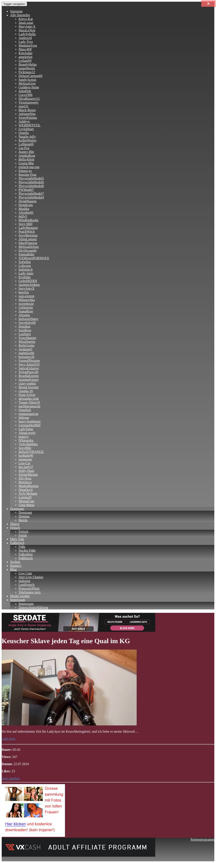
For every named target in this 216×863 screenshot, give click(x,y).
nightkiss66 (26, 353)
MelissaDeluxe (29, 247)
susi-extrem (26, 296)
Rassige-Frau (27, 174)
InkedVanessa (28, 243)
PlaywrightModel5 (31, 178)
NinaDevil (26, 490)
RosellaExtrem (29, 376)
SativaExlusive (29, 368)
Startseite (16, 11)
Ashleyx (24, 121)
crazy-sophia (27, 383)
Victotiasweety (29, 102)
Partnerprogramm (202, 839)
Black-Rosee (27, 110)
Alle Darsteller (20, 15)
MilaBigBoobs (28, 220)
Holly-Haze (26, 471)
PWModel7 (26, 190)
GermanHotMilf (29, 425)
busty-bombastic (30, 421)
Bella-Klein (26, 159)
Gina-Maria (26, 505)
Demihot (24, 326)
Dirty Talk (17, 539)
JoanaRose (26, 311)
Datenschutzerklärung (33, 607)
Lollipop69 (26, 144)
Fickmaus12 (27, 72)
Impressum (17, 600)
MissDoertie (27, 341)
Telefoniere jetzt (29, 592)
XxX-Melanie (28, 493)
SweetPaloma (28, 117)
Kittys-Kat (26, 19)
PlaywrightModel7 (31, 193)
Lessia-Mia (26, 163)
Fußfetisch (17, 543)
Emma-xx (25, 171)
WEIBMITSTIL (29, 125)
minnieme (25, 459)
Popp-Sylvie (27, 395)
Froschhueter (27, 338)
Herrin (23, 520)
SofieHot (25, 262)
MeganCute (26, 501)
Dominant (25, 512)
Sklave (14, 524)
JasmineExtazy (29, 379)
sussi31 (23, 106)
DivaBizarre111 (29, 98)
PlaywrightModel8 (31, 186)
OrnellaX (25, 410)
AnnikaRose (27, 155)
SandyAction (27, 79)
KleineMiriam (28, 474)
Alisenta (24, 315)
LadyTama (26, 429)
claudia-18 (26, 391)
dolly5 (23, 216)
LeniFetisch (27, 584)
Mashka (24, 209)
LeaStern (25, 334)
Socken (15, 562)
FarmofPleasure (29, 360)
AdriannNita (27, 114)
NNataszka (26, 440)
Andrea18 (25, 38)
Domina (24, 516)
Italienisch (26, 269)
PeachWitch (27, 231)
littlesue (24, 417)
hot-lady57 (26, 467)
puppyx (24, 436)
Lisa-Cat (24, 463)
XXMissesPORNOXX (34, 258)
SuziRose (25, 330)
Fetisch (15, 527)
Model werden (20, 596)
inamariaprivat (28, 414)
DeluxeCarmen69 (30, 76)
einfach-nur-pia (29, 167)
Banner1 (16, 565)
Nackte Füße (27, 550)
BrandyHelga (27, 64)
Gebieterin (26, 307)
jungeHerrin (27, 68)
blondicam (26, 205)
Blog (13, 569)
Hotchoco (25, 482)
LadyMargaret (28, 228)
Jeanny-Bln (26, 152)
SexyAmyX (27, 288)
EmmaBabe (26, 254)
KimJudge (25, 53)
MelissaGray (27, 83)
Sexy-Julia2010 (29, 364)
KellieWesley (28, 140)
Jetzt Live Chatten (31, 577)
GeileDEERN (28, 281)
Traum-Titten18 (29, 402)
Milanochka (27, 300)
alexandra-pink (29, 398)
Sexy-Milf (25, 224)
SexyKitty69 (27, 322)
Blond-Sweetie (29, 387)
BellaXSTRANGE (31, 452)
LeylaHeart (26, 129)
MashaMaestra (28, 486)
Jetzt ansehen (11, 778)
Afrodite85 (26, 212)
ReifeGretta (26, 345)
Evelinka (25, 277)
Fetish (23, 535)
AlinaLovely (27, 433)
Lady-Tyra (26, 41)
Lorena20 (25, 497)
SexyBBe (25, 448)
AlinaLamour (28, 239)
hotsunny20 (26, 357)
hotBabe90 (26, 455)
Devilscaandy (28, 250)
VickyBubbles (28, 444)
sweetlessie (26, 303)
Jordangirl (25, 349)
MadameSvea (28, 45)
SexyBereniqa (28, 235)
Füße (22, 546)
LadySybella (27, 34)
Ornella (24, 133)
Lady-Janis (26, 273)
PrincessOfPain (29, 588)
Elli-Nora (25, 478)
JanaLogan (26, 22)
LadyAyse (8, 738)
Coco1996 (25, 95)
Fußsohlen (26, 554)
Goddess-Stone (29, 87)
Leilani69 (25, 60)
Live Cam (25, 573)
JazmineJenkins (29, 284)
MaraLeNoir (27, 30)
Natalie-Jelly (27, 136)
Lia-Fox (24, 148)
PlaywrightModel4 (31, 197)
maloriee (24, 581)
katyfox (24, 292)
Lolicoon (25, 265)
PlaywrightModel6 (31, 182)
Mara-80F (25, 49)
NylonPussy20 (28, 372)
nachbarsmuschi (29, 406)
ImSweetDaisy (28, 319)
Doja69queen (27, 201)
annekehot (25, 57)
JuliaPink (25, 91)
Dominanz (17, 509)
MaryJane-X (27, 26)
